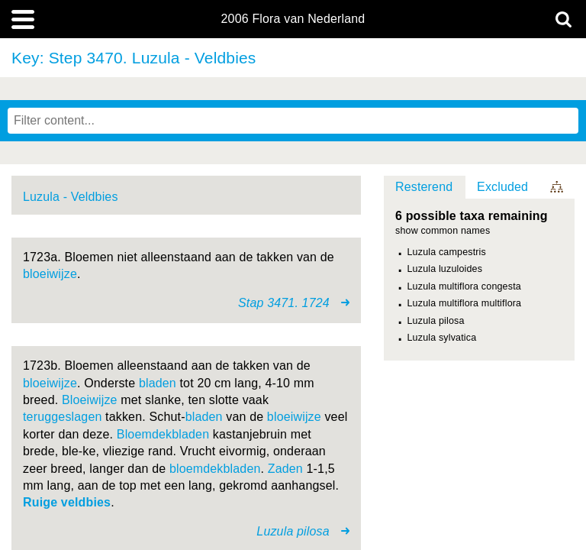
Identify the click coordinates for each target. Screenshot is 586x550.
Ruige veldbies (67, 502)
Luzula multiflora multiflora (464, 303)
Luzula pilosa (436, 320)
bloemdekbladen (215, 468)
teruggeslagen (62, 416)
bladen (157, 383)
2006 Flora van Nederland (293, 19)
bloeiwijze (50, 273)
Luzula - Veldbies (70, 196)
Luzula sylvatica (442, 337)
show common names (442, 231)
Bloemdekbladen (163, 434)
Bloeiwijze (90, 399)
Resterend (423, 186)
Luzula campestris (446, 252)
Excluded (502, 186)
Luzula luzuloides (445, 269)
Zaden (285, 468)
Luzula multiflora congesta (464, 286)
